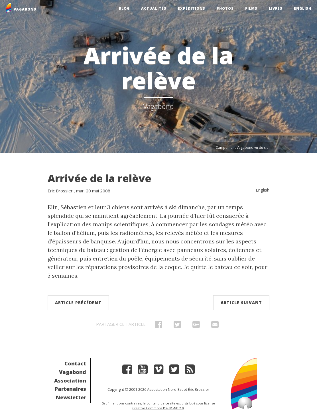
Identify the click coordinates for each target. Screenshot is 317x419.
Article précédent (78, 302)
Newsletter (71, 397)
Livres (276, 8)
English (302, 8)
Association (70, 380)
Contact (75, 363)
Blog (124, 8)
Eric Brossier (60, 191)
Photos (225, 8)
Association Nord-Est (165, 389)
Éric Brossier (198, 389)
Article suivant (241, 302)
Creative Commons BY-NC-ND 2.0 (158, 408)
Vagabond (72, 372)
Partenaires (70, 388)
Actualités (153, 8)
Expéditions (191, 8)
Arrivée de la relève (99, 178)
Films (251, 8)
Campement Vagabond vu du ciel (242, 147)
